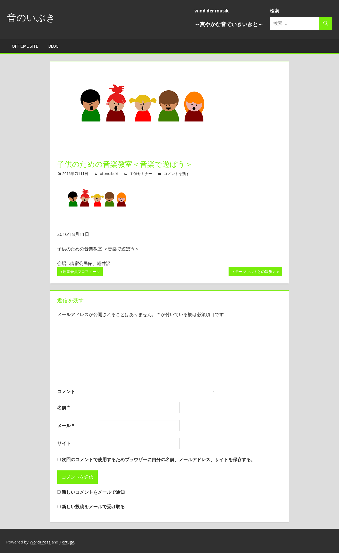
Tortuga (66, 542)
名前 (63, 407)
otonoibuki (109, 173)
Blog (53, 46)
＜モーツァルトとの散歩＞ (253, 272)
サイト (64, 443)
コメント (66, 391)
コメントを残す (177, 173)
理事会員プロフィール (81, 272)
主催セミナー (141, 173)
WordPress (40, 542)
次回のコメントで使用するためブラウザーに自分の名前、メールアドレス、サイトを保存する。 (158, 459)
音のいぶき (31, 17)
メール (65, 425)
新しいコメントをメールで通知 (93, 492)
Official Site (25, 46)
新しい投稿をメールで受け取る (93, 506)
